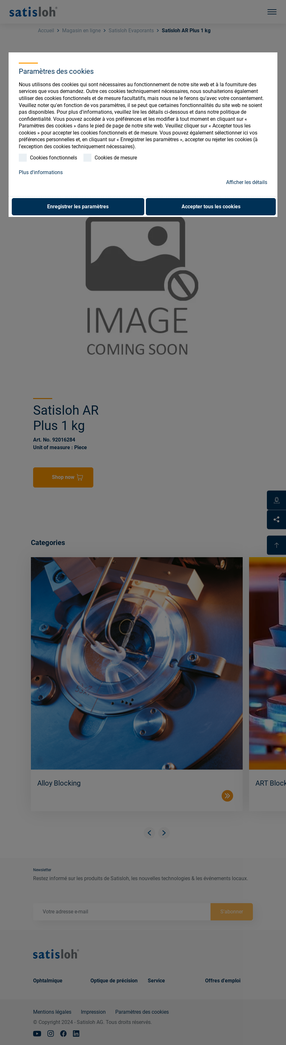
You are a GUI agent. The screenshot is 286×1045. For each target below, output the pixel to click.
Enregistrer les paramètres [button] (78, 207)
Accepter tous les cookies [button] (211, 207)
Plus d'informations (41, 172)
